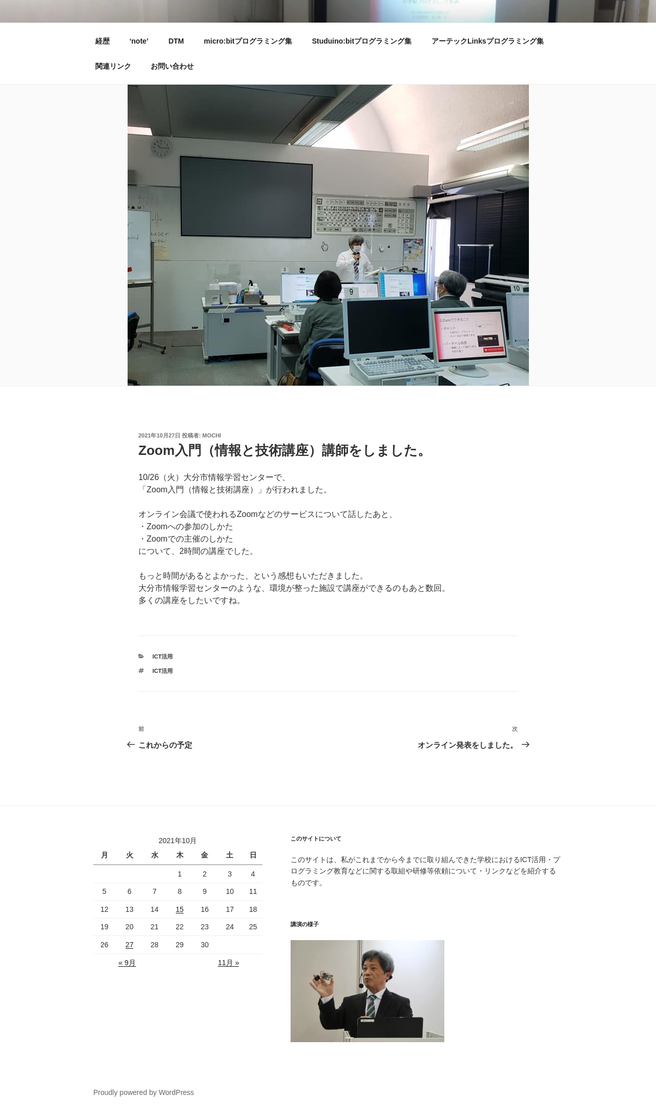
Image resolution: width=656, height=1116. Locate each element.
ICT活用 (163, 656)
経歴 (102, 41)
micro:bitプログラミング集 (248, 41)
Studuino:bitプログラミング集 (362, 41)
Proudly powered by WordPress (143, 1092)
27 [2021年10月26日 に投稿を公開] (130, 945)
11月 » (228, 963)
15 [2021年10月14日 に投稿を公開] (180, 909)
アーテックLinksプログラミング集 (488, 41)
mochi (211, 435)
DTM (176, 41)
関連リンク (113, 66)
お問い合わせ (172, 66)
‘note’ (138, 41)
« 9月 (126, 963)
